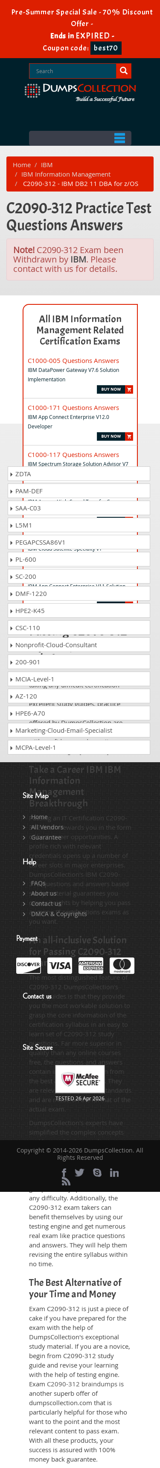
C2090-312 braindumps (82, 1384)
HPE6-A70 (27, 713)
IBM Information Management (66, 174)
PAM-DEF (26, 490)
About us (44, 893)
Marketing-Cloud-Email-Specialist (60, 730)
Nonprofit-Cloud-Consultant (53, 644)
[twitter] (79, 1172)
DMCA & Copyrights (59, 913)
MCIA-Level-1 (32, 679)
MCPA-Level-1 (32, 747)
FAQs (38, 883)
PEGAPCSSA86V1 (37, 542)
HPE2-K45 (27, 610)
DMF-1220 (28, 593)
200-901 (25, 661)
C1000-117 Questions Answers (73, 454)
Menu (80, 138)
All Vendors (47, 827)
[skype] (97, 1172)
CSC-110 (24, 627)
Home (22, 164)
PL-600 (22, 559)
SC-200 (22, 576)
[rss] (66, 1181)
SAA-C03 (25, 508)
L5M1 (20, 525)
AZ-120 (23, 696)
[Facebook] (64, 1172)
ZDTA (20, 473)
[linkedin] (114, 1172)
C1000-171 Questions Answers (73, 407)
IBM (47, 164)
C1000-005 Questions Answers (73, 360)
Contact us (46, 903)
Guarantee (46, 837)
